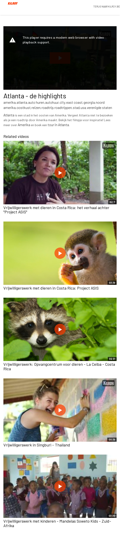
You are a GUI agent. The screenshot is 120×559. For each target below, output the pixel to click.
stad (76, 107)
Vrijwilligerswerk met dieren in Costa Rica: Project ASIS (51, 287)
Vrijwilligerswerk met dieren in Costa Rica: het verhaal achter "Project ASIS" (56, 210)
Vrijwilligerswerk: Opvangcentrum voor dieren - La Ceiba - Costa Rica (59, 366)
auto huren (36, 102)
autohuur (52, 102)
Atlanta (8, 115)
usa (83, 107)
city (62, 102)
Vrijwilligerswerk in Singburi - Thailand (36, 444)
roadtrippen (63, 107)
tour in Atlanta (58, 125)
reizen (36, 107)
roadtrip (48, 107)
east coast (74, 102)
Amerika (24, 125)
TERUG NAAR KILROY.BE (106, 6)
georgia (89, 102)
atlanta (22, 102)
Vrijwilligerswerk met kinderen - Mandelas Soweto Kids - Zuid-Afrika (57, 523)
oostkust (24, 107)
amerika (9, 102)
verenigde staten (99, 107)
